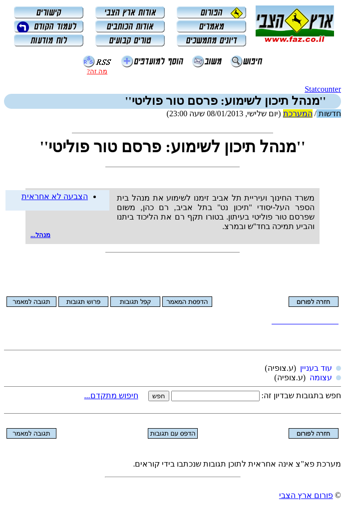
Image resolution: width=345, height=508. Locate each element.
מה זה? (97, 71)
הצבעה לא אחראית (54, 196)
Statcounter (323, 89)
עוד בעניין (316, 368)
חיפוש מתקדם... (111, 395)
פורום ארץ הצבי (306, 495)
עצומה (321, 377)
